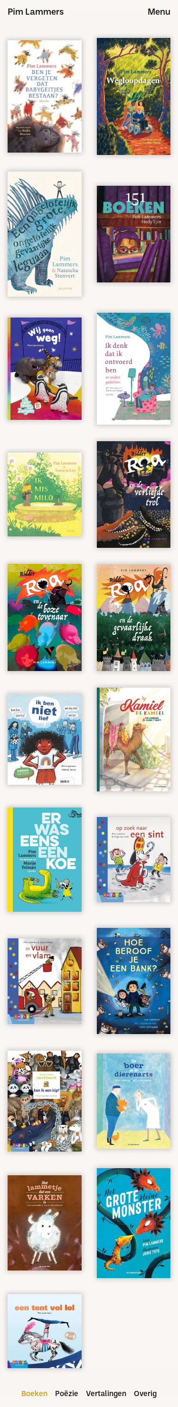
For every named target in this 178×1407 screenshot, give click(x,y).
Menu (159, 12)
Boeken (34, 1394)
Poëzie (66, 1394)
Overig (145, 1394)
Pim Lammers (36, 12)
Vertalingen (106, 1394)
